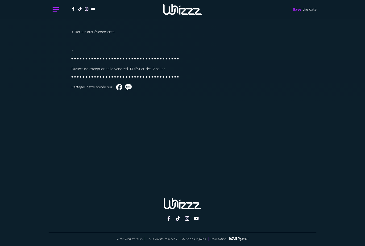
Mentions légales (194, 239)
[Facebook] (119, 87)
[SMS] (128, 87)
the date (304, 9)
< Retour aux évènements (93, 32)
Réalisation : (229, 239)
